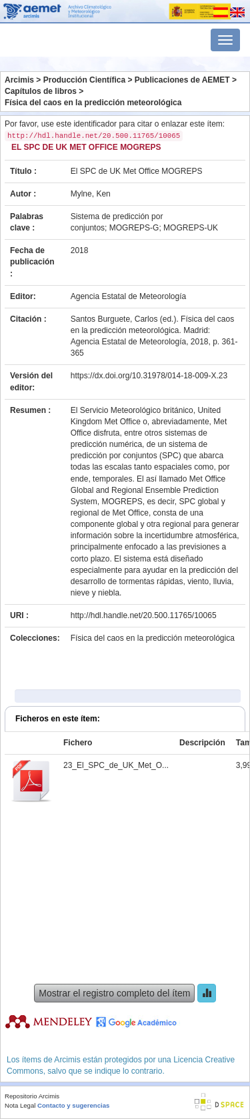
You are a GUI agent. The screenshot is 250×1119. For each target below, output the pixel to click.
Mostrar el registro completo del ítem (114, 993)
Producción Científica (84, 80)
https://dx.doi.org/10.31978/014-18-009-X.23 (149, 375)
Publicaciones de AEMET (182, 80)
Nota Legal (20, 1105)
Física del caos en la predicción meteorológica (93, 102)
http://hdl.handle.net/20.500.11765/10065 (144, 615)
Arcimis (19, 80)
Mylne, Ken (91, 193)
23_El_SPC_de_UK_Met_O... (116, 765)
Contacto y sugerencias (73, 1105)
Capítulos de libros (41, 91)
